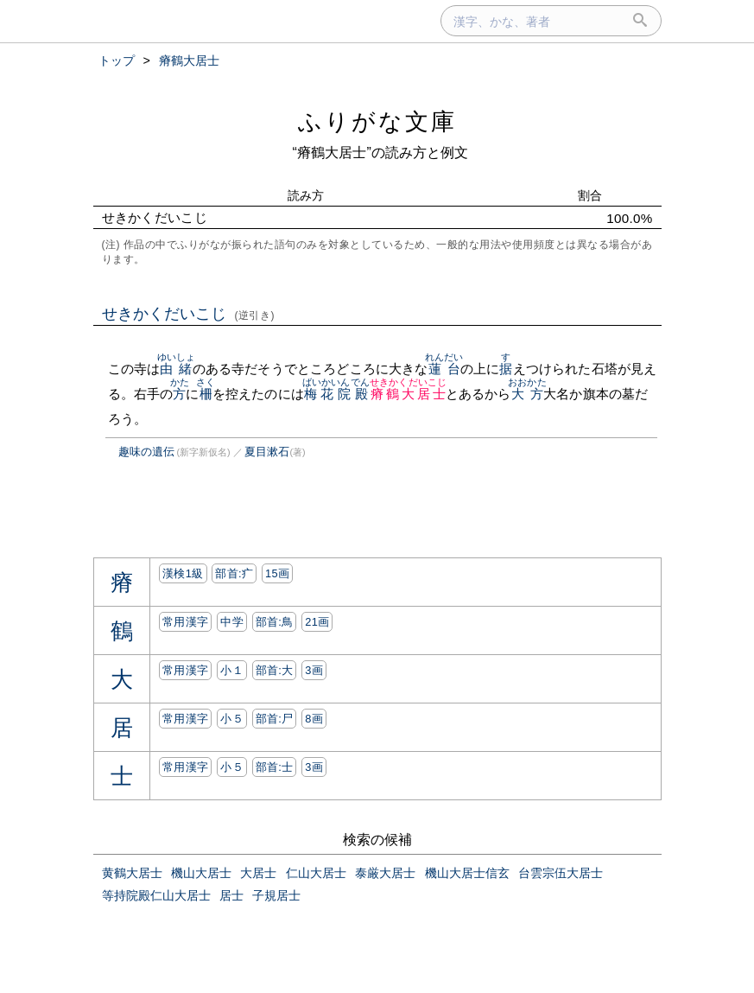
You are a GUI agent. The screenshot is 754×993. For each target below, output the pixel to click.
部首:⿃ (275, 621)
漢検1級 (182, 573)
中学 (232, 621)
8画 (314, 718)
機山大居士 (201, 873)
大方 (527, 393)
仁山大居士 (316, 873)
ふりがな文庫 (377, 121)
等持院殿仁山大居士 (156, 895)
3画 (314, 670)
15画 (277, 573)
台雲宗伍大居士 (560, 873)
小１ (232, 670)
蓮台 (444, 368)
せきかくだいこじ (189, 313)
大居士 (258, 873)
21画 (317, 621)
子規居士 (276, 895)
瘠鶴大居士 (408, 393)
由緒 (176, 368)
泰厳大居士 (385, 873)
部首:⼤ (275, 670)
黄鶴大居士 (132, 873)
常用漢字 (185, 621)
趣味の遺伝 (146, 451)
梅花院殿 (336, 393)
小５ (232, 718)
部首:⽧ (234, 573)
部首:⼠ (275, 767)
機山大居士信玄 (467, 873)
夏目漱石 (266, 451)
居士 (231, 895)
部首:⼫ (275, 718)
